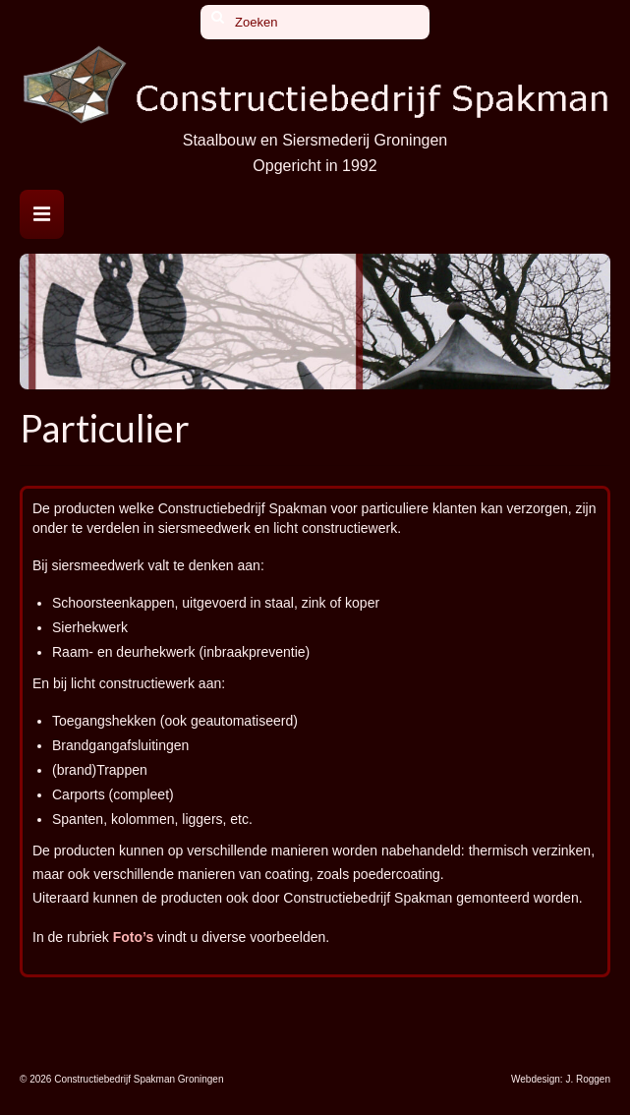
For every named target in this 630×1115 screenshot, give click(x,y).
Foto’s (133, 937)
